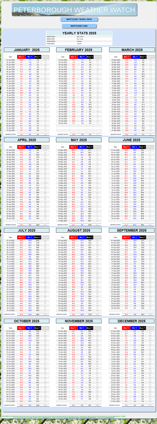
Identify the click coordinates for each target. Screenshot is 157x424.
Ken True (66, 417)
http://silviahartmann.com (109, 417)
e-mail (30, 417)
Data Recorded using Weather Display (88, 417)
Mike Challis (71, 417)
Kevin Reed (76, 417)
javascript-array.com (46, 417)
